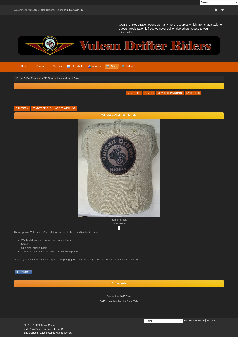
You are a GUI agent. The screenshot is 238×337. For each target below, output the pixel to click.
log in (67, 9)
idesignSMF (58, 329)
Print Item (22, 108)
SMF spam (106, 301)
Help (185, 320)
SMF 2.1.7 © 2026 (31, 325)
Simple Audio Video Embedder (37, 329)
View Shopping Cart (170, 93)
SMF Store (125, 296)
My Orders (193, 93)
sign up (78, 9)
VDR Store (134, 93)
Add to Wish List (65, 108)
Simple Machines (49, 325)
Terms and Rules (197, 320)
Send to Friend (42, 108)
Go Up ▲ (211, 320)
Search (149, 93)
